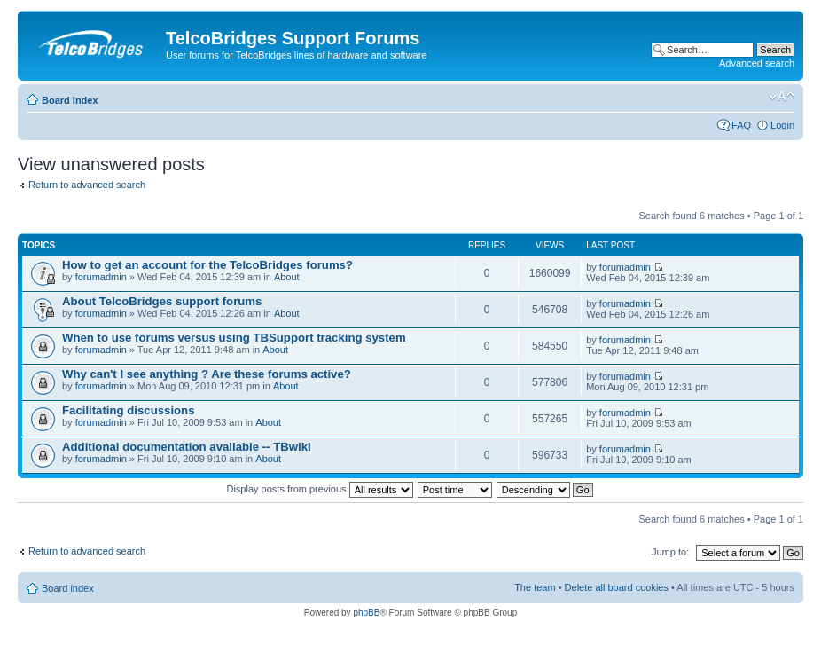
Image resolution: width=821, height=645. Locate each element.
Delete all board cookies (617, 587)
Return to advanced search (86, 184)
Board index (70, 100)
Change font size (781, 97)
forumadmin (101, 276)
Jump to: (670, 552)
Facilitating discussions (128, 410)
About (287, 276)
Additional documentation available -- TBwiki (186, 446)
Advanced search (756, 63)
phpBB (366, 612)
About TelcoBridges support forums (162, 301)
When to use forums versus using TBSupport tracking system (234, 337)
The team (534, 587)
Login (782, 125)
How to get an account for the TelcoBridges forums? (207, 264)
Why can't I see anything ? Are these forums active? (206, 374)
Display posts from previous (319, 489)
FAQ (741, 125)
